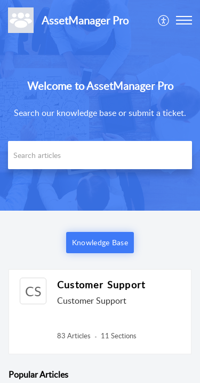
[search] (100, 155)
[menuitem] (164, 20)
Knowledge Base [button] (100, 242)
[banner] (100, 105)
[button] (164, 20)
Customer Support (101, 284)
